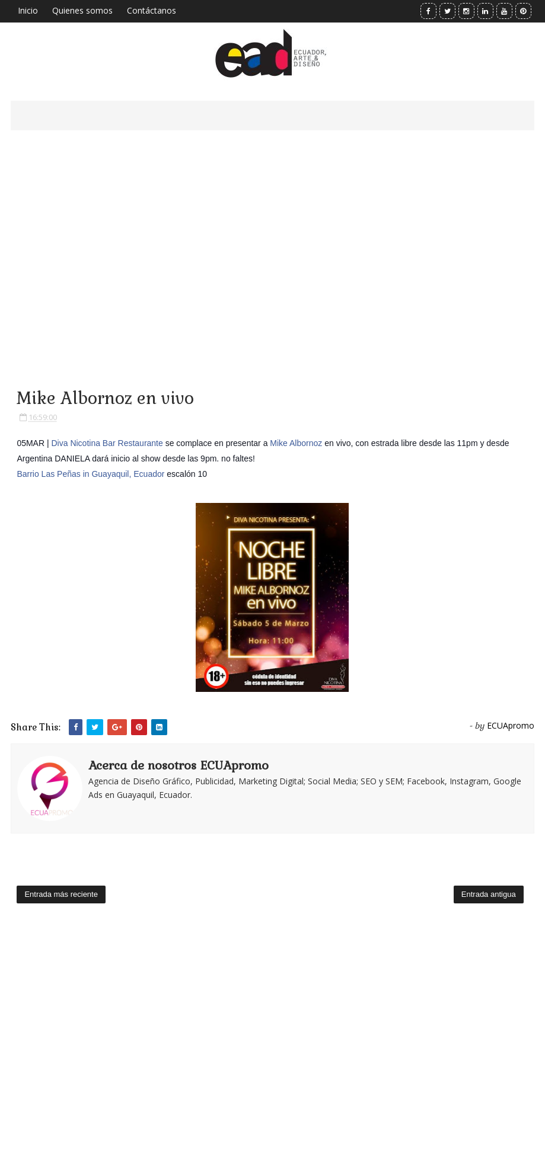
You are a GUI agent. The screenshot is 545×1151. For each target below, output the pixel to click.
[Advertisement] (272, 243)
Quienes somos (82, 10)
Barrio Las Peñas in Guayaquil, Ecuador (90, 474)
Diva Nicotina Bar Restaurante (106, 443)
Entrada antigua (488, 894)
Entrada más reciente (61, 894)
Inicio (28, 10)
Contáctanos (151, 10)
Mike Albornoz (296, 443)
